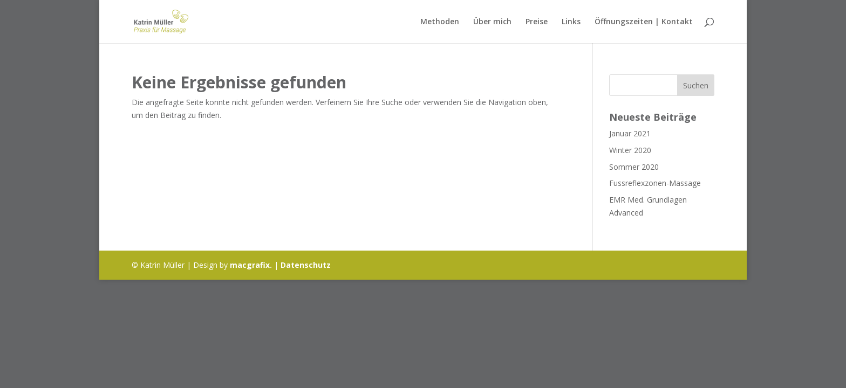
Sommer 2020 (634, 167)
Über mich (492, 22)
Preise (537, 22)
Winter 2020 (630, 150)
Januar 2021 (630, 133)
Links (571, 22)
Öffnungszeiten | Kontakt (644, 22)
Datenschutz (306, 265)
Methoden (439, 22)
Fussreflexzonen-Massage (655, 183)
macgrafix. (251, 265)
